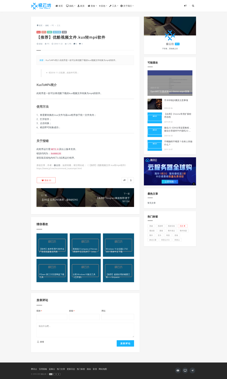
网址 (103, 311)
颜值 (161, 231)
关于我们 (126, 5)
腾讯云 (34, 369)
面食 (176, 235)
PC (48, 44)
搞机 (70, 5)
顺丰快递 (183, 231)
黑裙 (151, 226)
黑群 (183, 226)
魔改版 (152, 231)
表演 (81, 5)
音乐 (159, 235)
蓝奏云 (52, 369)
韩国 (168, 235)
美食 (91, 5)
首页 (59, 5)
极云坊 (57, 165)
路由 (89, 369)
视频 (64, 32)
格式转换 (56, 32)
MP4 (44, 32)
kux (38, 32)
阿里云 (177, 240)
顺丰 (151, 235)
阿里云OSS (165, 240)
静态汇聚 (152, 240)
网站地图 (103, 369)
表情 (40, 342)
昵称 (39, 311)
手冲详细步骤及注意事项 (176, 100)
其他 (102, 5)
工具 (112, 5)
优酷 (49, 32)
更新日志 (71, 369)
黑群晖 (160, 226)
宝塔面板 (43, 369)
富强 (95, 369)
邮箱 (72, 311)
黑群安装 (171, 226)
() (46, 180)
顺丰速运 (171, 231)
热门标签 (81, 369)
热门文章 (61, 369)
